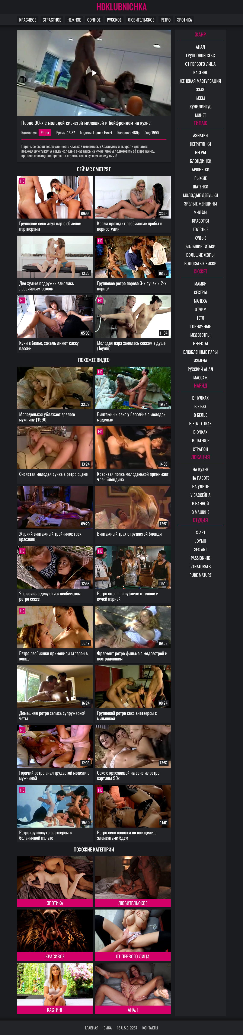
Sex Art (200, 549)
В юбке (200, 406)
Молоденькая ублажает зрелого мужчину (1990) (47, 417)
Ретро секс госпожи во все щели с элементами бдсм (126, 835)
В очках (200, 432)
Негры (200, 152)
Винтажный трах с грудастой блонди (129, 533)
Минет (200, 115)
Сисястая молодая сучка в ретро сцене (53, 473)
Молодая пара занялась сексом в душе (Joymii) (131, 345)
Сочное (93, 19)
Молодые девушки (200, 195)
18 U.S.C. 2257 (127, 1028)
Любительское (141, 19)
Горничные (200, 326)
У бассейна (201, 495)
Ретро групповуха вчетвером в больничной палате (45, 835)
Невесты (200, 343)
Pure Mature (200, 575)
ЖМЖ (200, 89)
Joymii (200, 541)
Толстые (200, 229)
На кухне (200, 469)
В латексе (200, 440)
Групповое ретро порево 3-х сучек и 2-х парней (131, 286)
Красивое (27, 19)
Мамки (200, 283)
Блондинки (200, 161)
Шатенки (200, 186)
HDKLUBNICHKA (121, 6)
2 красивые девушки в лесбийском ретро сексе (50, 596)
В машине (200, 512)
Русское (114, 19)
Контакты (150, 1028)
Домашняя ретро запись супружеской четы (52, 715)
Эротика (184, 19)
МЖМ (200, 98)
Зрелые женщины (200, 203)
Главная (91, 1028)
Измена (200, 360)
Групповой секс (200, 55)
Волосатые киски (200, 263)
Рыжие (200, 178)
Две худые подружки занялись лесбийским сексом (46, 286)
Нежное (74, 19)
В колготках (200, 423)
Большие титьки (200, 246)
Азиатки (200, 135)
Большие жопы (200, 255)
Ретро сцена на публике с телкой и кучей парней (127, 596)
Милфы (200, 212)
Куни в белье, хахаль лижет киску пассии (49, 345)
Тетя (200, 318)
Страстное (52, 19)
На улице (200, 486)
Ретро (166, 19)
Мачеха (200, 300)
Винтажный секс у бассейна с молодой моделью (131, 417)
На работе (200, 478)
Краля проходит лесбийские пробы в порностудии (129, 226)
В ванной (200, 503)
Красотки (200, 220)
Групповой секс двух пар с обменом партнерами (50, 226)
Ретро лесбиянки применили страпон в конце (53, 656)
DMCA (107, 1028)
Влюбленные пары (200, 352)
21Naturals (201, 566)
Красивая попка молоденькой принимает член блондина (133, 476)
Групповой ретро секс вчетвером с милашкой (127, 715)
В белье (200, 415)
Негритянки (200, 144)
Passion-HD (200, 558)
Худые (200, 238)
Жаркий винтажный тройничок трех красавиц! (50, 536)
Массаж (200, 377)
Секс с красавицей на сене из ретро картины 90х (128, 775)
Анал (133, 1009)
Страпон (200, 449)
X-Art (200, 532)
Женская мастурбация (200, 81)
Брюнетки (200, 169)
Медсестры (200, 335)
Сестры (200, 292)
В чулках (200, 398)
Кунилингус (200, 106)
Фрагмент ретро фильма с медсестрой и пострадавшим (132, 656)
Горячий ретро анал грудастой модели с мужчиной (54, 775)
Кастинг (55, 1009)
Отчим (200, 309)
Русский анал (200, 369)
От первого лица (133, 956)
